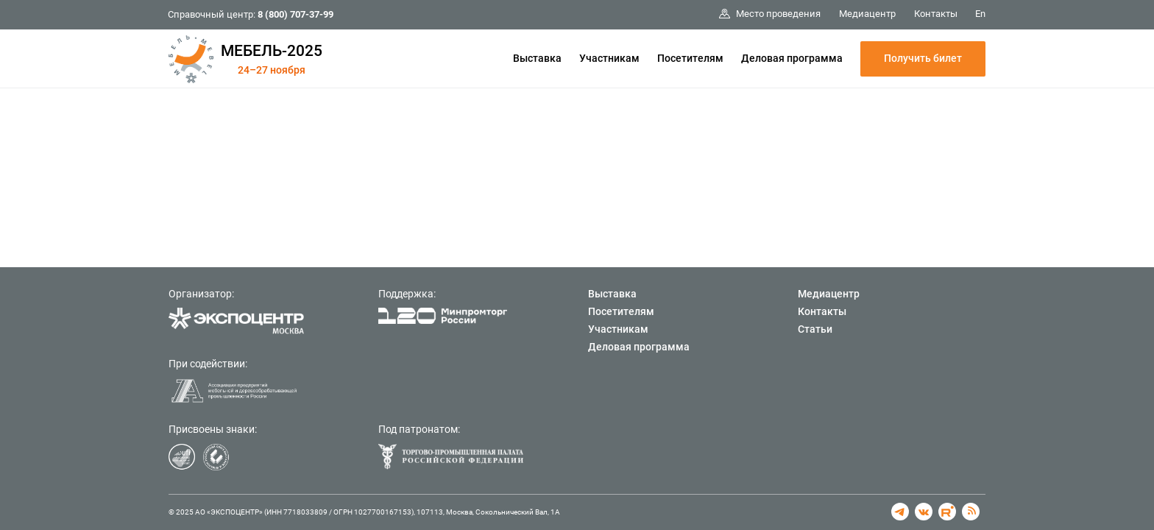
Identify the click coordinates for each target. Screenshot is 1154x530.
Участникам (609, 58)
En (980, 13)
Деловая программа (792, 58)
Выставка (537, 58)
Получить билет (923, 58)
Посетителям (690, 58)
